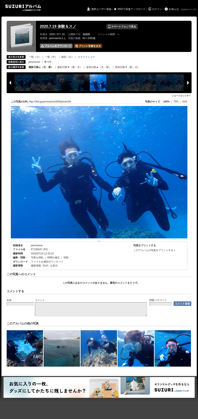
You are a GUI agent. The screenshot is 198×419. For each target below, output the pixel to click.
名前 (9, 300)
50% (184, 101)
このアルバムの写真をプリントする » (154, 250)
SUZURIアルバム (23, 7)
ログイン (157, 9)
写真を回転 (37, 257)
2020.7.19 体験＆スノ (58, 26)
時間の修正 (53, 257)
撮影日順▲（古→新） (41, 67)
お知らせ (174, 9)
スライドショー (86, 56)
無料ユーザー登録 (101, 9)
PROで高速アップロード (131, 9)
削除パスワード (158, 300)
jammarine (34, 61)
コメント (40, 300)
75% (176, 101)
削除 (66, 257)
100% (166, 101)
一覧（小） (35, 56)
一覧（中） (51, 56)
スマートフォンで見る (122, 26)
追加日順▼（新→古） (127, 67)
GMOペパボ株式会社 (189, 9)
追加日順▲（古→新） (98, 67)
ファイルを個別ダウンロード (47, 261)
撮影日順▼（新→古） (69, 67)
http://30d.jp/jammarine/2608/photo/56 (50, 101)
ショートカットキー (181, 96)
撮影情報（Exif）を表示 (44, 265)
